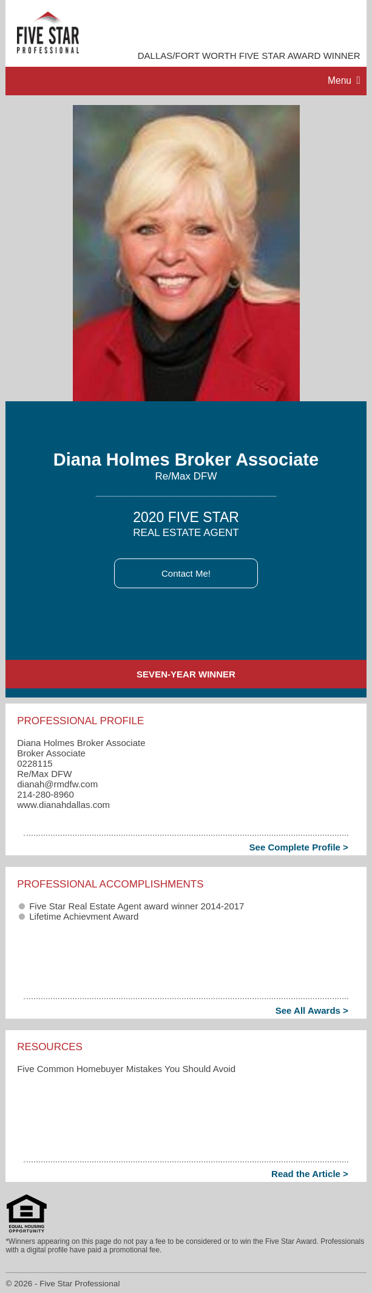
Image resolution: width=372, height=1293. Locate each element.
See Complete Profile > (298, 847)
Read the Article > (309, 1174)
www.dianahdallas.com (63, 804)
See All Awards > (312, 1010)
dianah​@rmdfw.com (57, 784)
